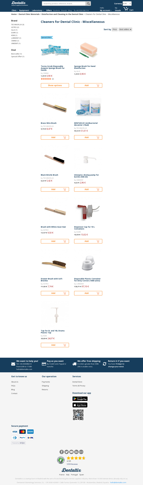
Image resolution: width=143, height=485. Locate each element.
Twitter (66, 452)
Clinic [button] (15, 10)
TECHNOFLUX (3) (17, 24)
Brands (64, 10)
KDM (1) (14, 35)
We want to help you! (27, 361)
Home (14, 14)
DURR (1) (14, 32)
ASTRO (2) (15, 27)
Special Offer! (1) (17, 56)
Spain (81, 474)
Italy (67, 474)
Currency (118, 3)
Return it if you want (119, 361)
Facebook (62, 452)
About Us (14, 382)
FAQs (13, 386)
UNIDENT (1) (15, 43)
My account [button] (106, 10)
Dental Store (77, 382)
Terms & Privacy (78, 386)
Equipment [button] (25, 10)
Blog (70, 10)
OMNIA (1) (15, 41)
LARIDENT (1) (16, 38)
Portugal (74, 474)
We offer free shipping (88, 361)
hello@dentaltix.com (118, 482)
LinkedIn (76, 452)
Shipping (45, 386)
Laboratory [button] (38, 10)
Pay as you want (55, 361)
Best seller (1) (16, 54)
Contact (14, 393)
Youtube (71, 452)
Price (115, 29)
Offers (49, 10)
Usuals (118, 10)
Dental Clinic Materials (29, 14)
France (62, 474)
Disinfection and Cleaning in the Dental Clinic (62, 14)
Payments (46, 382)
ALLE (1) (14, 30)
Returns (45, 389)
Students (56, 10)
